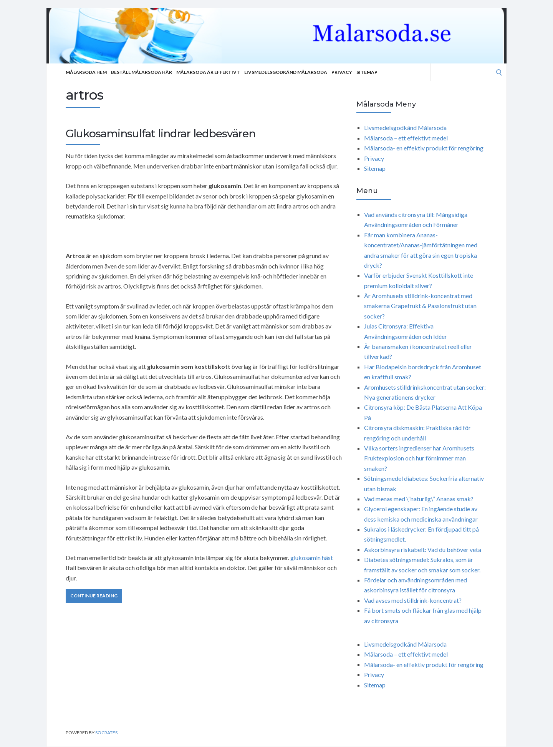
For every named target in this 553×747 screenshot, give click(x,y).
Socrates (106, 732)
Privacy (341, 72)
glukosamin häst (311, 557)
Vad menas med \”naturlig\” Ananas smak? (419, 498)
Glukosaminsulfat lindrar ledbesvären (160, 133)
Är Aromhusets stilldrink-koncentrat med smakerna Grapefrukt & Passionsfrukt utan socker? (420, 306)
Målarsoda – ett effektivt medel (406, 138)
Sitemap (366, 72)
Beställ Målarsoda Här (141, 72)
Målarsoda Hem (86, 72)
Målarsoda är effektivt (208, 72)
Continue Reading (94, 596)
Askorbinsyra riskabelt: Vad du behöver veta (422, 549)
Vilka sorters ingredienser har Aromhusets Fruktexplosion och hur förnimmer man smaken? (419, 458)
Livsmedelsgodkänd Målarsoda (285, 72)
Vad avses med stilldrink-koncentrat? (413, 600)
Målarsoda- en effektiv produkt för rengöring (423, 148)
